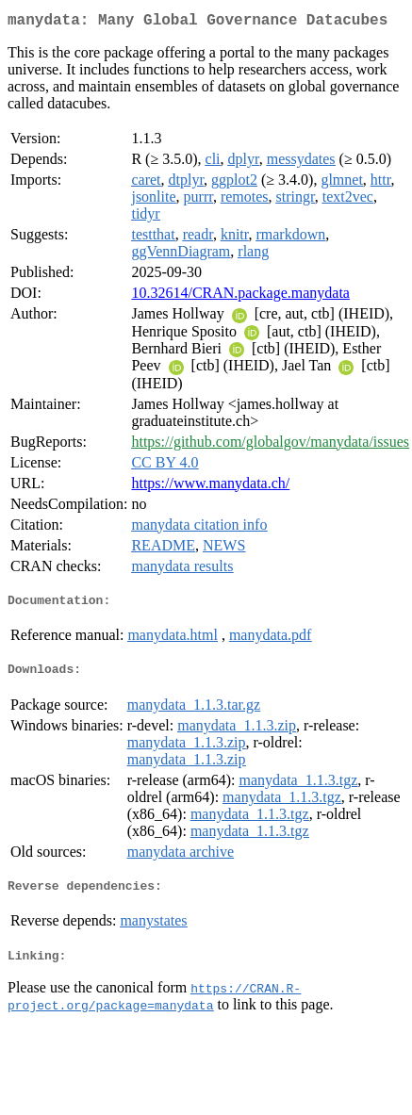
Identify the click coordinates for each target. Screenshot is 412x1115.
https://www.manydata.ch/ (210, 487)
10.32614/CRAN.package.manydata (240, 296)
